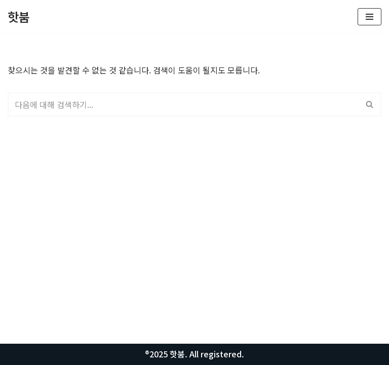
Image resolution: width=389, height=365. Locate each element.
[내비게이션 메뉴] (369, 16)
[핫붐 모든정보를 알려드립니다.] (19, 16)
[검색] (183, 104)
